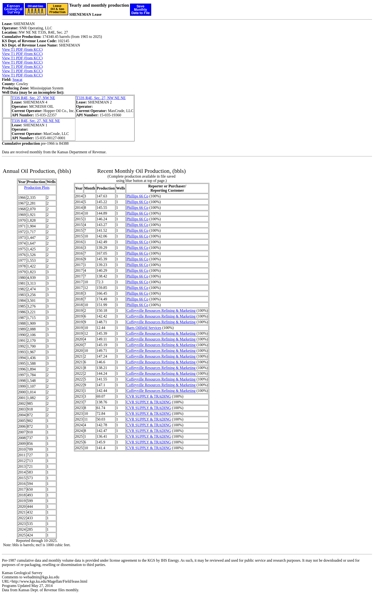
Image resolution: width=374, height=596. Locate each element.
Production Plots (36, 187)
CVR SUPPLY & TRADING (148, 396)
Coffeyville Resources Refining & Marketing (160, 310)
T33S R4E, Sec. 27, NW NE (33, 98)
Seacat (17, 79)
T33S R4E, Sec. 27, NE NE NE (36, 121)
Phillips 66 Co (137, 196)
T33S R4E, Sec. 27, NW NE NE (101, 98)
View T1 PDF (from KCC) (22, 49)
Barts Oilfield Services (143, 328)
